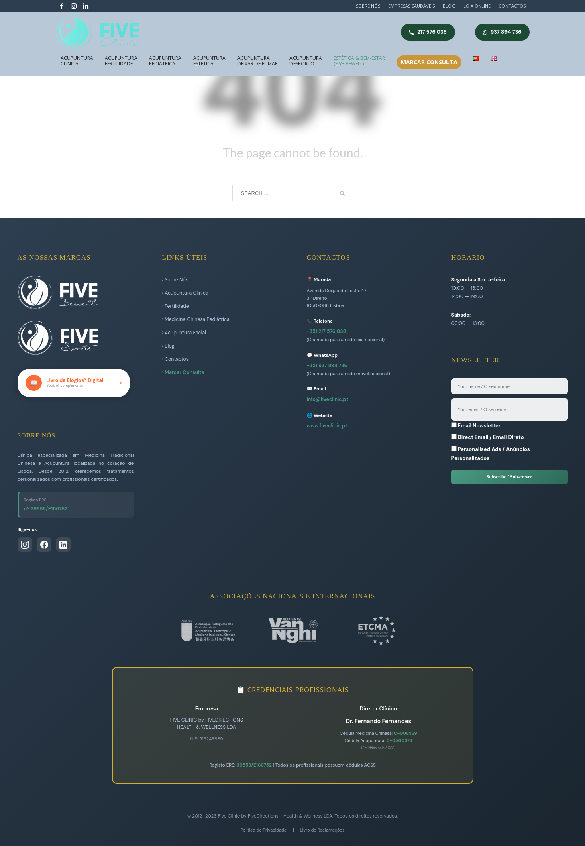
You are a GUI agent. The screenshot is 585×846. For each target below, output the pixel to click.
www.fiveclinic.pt (327, 426)
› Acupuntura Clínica (185, 293)
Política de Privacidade (264, 830)
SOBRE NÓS (368, 6)
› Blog (168, 346)
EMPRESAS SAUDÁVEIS (411, 6)
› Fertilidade (175, 306)
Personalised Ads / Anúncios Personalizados (490, 454)
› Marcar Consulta (183, 372)
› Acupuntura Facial (184, 332)
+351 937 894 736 (327, 365)
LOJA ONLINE (477, 6)
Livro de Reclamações (322, 830)
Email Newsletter (476, 425)
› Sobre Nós (175, 280)
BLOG (449, 6)
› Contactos (175, 359)
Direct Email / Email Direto (487, 437)
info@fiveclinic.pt (328, 399)
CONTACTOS (512, 6)
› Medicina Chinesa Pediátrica (196, 319)
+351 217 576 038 (327, 331)
